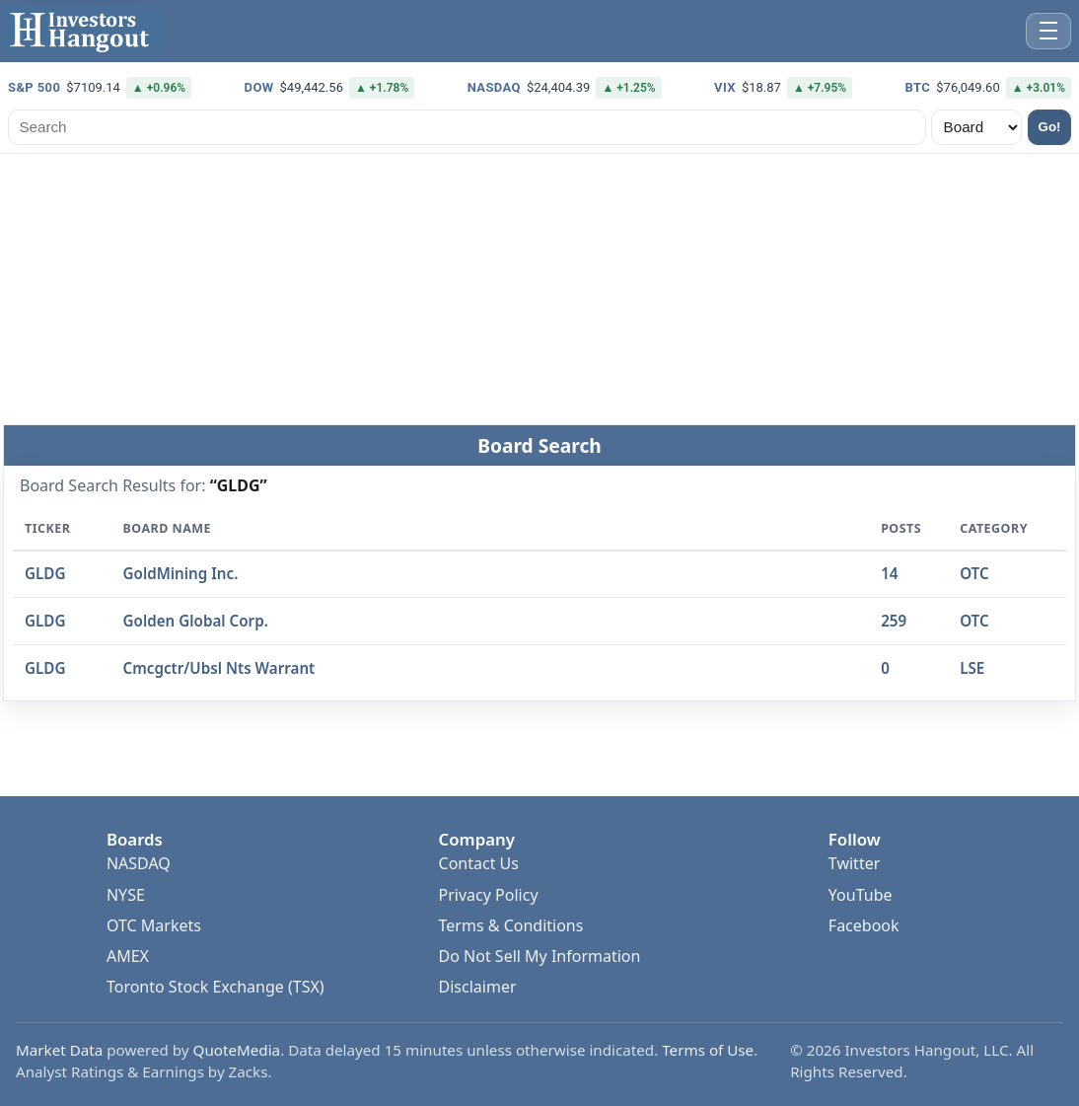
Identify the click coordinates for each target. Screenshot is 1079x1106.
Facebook (863, 925)
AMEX (128, 956)
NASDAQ (139, 863)
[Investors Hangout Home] (83, 31)
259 (893, 620)
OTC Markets (154, 925)
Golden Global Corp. (195, 620)
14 (889, 574)
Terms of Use (708, 1050)
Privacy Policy (489, 895)
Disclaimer (478, 986)
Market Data (59, 1050)
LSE (972, 668)
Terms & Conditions (511, 925)
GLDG (45, 574)
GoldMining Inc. (181, 574)
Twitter (854, 863)
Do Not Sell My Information (540, 956)
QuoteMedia (237, 1050)
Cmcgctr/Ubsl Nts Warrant (219, 668)
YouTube (860, 895)
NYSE (126, 895)
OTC (974, 574)
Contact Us (479, 863)
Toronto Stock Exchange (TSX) (215, 986)
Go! (1050, 126)
